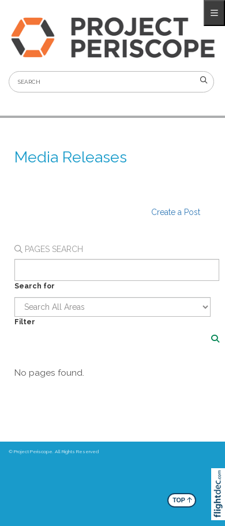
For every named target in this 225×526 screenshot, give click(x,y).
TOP (182, 499)
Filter (24, 321)
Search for (34, 285)
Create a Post (175, 212)
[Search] (215, 338)
